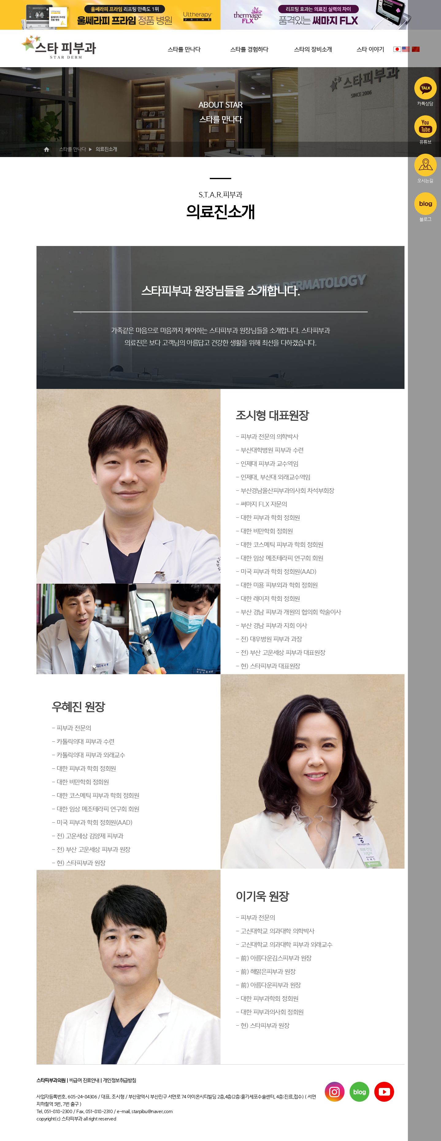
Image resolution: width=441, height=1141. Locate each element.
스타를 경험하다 (249, 49)
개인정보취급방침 (119, 1080)
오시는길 (425, 168)
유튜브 (425, 130)
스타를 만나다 (184, 49)
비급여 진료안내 (84, 1080)
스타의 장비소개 (313, 49)
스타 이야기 (370, 49)
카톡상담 (425, 91)
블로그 (425, 207)
